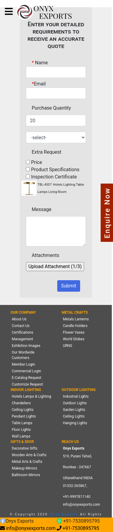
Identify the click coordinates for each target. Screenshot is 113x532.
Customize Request (27, 384)
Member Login (23, 364)
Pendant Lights (24, 416)
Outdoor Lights (75, 403)
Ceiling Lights (22, 410)
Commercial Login (26, 371)
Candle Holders (75, 326)
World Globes (73, 339)
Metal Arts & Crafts (27, 462)
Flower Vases (73, 332)
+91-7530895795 (78, 521)
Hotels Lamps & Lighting (31, 396)
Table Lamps (22, 423)
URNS (67, 346)
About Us (19, 319)
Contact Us (21, 326)
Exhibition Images (26, 346)
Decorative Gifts (24, 448)
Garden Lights (74, 410)
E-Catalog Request (26, 378)
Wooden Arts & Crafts (29, 455)
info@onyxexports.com (81, 504)
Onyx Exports (63, 514)
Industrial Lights (76, 396)
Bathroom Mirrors (26, 475)
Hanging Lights (75, 423)
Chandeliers (21, 403)
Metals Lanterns (76, 319)
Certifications (22, 332)
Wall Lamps (21, 436)
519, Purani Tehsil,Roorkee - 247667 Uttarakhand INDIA (78, 467)
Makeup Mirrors (24, 468)
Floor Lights (21, 430)
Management (22, 339)
